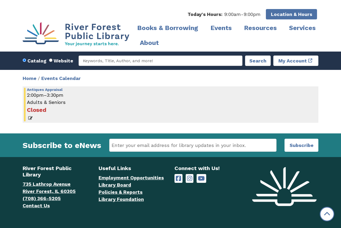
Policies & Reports (121, 192)
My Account (292, 61)
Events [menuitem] (221, 28)
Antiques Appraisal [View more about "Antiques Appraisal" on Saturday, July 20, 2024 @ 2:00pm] (45, 89)
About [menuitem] (149, 43)
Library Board (115, 185)
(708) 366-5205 (42, 198)
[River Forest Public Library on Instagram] (190, 178)
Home (29, 78)
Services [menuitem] (302, 28)
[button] (224, 14)
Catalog (36, 61)
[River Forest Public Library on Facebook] (178, 178)
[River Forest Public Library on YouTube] (201, 178)
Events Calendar (61, 78)
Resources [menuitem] (260, 28)
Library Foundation (121, 199)
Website (63, 61)
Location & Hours (291, 14)
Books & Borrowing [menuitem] (167, 28)
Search (257, 61)
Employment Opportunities (131, 177)
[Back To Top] (327, 214)
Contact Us (36, 205)
